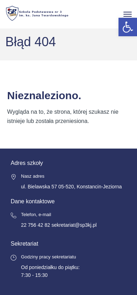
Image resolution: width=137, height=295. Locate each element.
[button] (127, 27)
